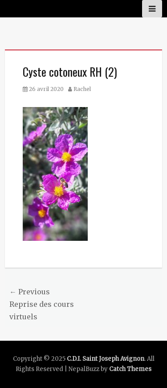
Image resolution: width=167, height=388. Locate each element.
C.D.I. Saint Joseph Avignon (105, 359)
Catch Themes (130, 369)
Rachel (82, 89)
